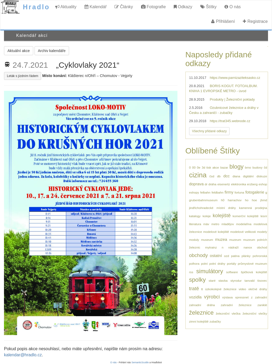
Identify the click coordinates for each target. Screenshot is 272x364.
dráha (212, 184)
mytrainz (211, 247)
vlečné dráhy (257, 289)
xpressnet (242, 297)
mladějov (228, 224)
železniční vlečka (228, 313)
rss (191, 272)
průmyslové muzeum (252, 263)
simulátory (209, 271)
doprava (196, 184)
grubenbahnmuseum (203, 200)
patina (235, 256)
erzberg (252, 184)
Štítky (208, 7)
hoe (254, 200)
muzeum (235, 239)
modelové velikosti (243, 231)
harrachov (234, 200)
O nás (232, 7)
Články (123, 7)
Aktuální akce (18, 51)
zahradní (261, 297)
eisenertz (223, 184)
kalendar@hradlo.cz (23, 355)
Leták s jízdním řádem (22, 76)
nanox (248, 247)
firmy (229, 192)
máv (206, 224)
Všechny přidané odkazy (209, 131)
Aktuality (65, 7)
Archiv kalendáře (52, 51)
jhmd (263, 200)
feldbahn (217, 192)
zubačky (215, 321)
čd (265, 167)
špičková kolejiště (254, 272)
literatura (195, 224)
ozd (226, 256)
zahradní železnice (236, 305)
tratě (194, 288)
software (232, 272)
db (218, 176)
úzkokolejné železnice (220, 289)
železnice (201, 312)
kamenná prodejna (253, 207)
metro (215, 224)
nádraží (233, 247)
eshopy (194, 192)
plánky (245, 256)
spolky (197, 279)
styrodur (236, 280)
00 (194, 167)
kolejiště (222, 215)
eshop (263, 184)
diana (236, 176)
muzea (221, 239)
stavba (222, 280)
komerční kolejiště (245, 216)
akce (215, 167)
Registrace (255, 21)
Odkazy (183, 7)
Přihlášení (223, 21)
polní (204, 263)
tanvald (250, 280)
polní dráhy (217, 263)
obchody (198, 255)
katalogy (195, 216)
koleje (207, 216)
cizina (198, 175)
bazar (224, 167)
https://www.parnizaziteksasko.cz (235, 78)
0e (198, 167)
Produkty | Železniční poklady (232, 99)
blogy (237, 166)
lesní (264, 216)
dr (206, 184)
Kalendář (95, 7)
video (242, 289)
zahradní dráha (202, 305)
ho (246, 200)
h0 (222, 200)
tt (202, 289)
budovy (257, 167)
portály (231, 263)
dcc (226, 176)
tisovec (262, 280)
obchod (262, 247)
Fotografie (153, 7)
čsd (211, 176)
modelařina (244, 224)
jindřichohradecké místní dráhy (212, 207)
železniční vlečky (255, 313)
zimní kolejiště (199, 321)
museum (207, 239)
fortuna (239, 192)
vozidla (195, 297)
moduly (194, 239)
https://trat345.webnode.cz (230, 121)
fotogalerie (254, 192)
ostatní (216, 255)
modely (262, 231)
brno (248, 167)
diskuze (262, 176)
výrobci (212, 296)
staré (212, 280)
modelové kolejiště (216, 231)
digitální (248, 176)
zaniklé (262, 305)
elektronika (238, 184)
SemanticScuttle (140, 362)
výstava (227, 297)
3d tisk (206, 167)
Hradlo (36, 7)
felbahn (205, 192)
